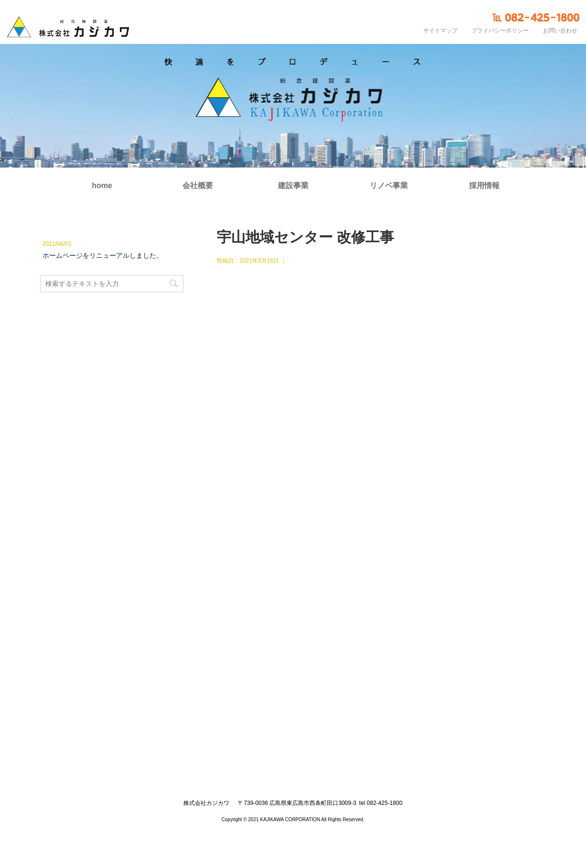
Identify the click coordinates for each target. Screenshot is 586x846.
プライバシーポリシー (500, 30)
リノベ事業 (389, 186)
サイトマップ (440, 30)
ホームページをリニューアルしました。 (103, 255)
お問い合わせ (560, 30)
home (102, 186)
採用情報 (484, 186)
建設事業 (293, 186)
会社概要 (197, 186)
